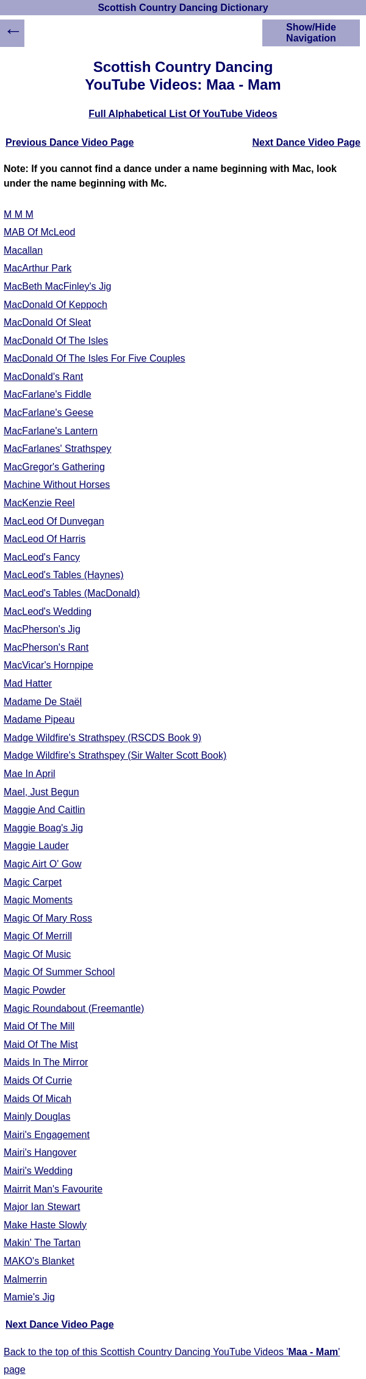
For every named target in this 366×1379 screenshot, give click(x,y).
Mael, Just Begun (41, 792)
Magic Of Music (37, 954)
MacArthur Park (37, 268)
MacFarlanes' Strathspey (57, 448)
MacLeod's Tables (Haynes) (64, 575)
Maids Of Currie (38, 1080)
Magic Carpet (33, 882)
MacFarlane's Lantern (51, 431)
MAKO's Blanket (39, 1261)
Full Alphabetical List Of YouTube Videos (182, 114)
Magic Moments (38, 900)
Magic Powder (34, 990)
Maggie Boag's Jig (43, 828)
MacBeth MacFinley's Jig (57, 286)
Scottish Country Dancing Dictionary (183, 7)
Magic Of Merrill (38, 936)
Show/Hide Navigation (311, 32)
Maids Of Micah (37, 1099)
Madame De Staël (43, 702)
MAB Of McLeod (39, 232)
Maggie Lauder (36, 845)
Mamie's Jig (29, 1297)
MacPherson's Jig (42, 629)
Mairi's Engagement (47, 1135)
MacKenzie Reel (39, 503)
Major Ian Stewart (42, 1207)
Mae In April (29, 773)
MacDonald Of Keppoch (55, 304)
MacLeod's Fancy (42, 557)
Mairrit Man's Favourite (53, 1189)
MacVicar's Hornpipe (48, 665)
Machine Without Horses (57, 484)
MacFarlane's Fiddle (48, 394)
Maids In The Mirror (46, 1062)
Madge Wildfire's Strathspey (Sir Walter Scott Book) (115, 755)
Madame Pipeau (39, 719)
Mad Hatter (28, 683)
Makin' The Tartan (42, 1243)
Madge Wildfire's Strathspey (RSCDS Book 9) (102, 737)
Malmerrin (25, 1279)
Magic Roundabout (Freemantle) (74, 1008)
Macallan (23, 250)
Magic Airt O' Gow (43, 864)
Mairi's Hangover (40, 1152)
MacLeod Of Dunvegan (54, 521)
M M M (19, 214)
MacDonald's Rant (43, 376)
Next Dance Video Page (306, 142)
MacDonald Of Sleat (47, 322)
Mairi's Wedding (38, 1171)
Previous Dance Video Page (69, 142)
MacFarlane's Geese (48, 412)
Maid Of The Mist (41, 1044)
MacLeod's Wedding (48, 611)
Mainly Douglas (37, 1116)
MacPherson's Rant (46, 647)
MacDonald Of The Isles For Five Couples (94, 358)
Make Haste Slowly (45, 1225)
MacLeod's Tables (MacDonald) (72, 593)
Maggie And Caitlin (44, 809)
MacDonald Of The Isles (56, 340)
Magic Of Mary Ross (48, 918)
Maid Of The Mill (39, 1026)
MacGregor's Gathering (54, 467)
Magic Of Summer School (59, 972)
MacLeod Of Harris (44, 539)
